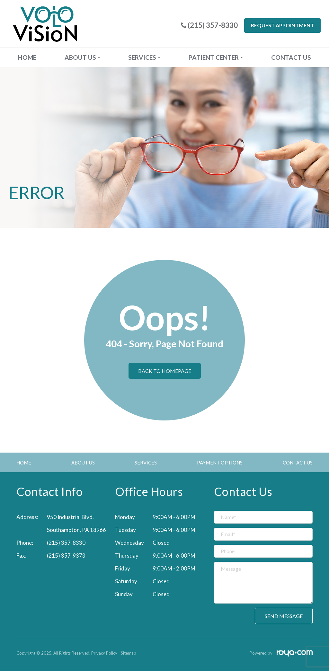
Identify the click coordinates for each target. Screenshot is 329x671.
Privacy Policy (104, 653)
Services (146, 462)
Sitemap (128, 653)
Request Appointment (282, 25)
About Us (83, 462)
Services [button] (144, 57)
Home (27, 57)
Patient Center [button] (216, 57)
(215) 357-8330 (66, 542)
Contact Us (291, 57)
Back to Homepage (164, 371)
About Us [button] (82, 57)
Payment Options (220, 462)
